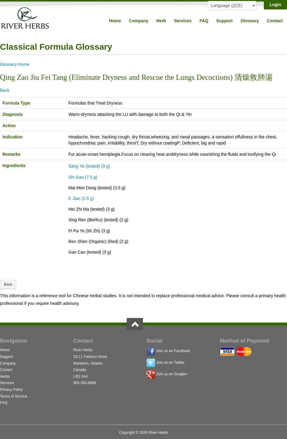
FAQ (204, 20)
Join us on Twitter (170, 363)
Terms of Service (13, 396)
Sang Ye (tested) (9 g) (89, 166)
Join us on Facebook (173, 351)
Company (138, 20)
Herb (161, 20)
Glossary (250, 20)
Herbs (5, 376)
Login (275, 4)
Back (4, 90)
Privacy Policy (11, 389)
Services (183, 20)
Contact (275, 20)
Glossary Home (14, 64)
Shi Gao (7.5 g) (82, 177)
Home (115, 20)
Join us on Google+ (172, 374)
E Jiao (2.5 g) (81, 198)
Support (224, 20)
